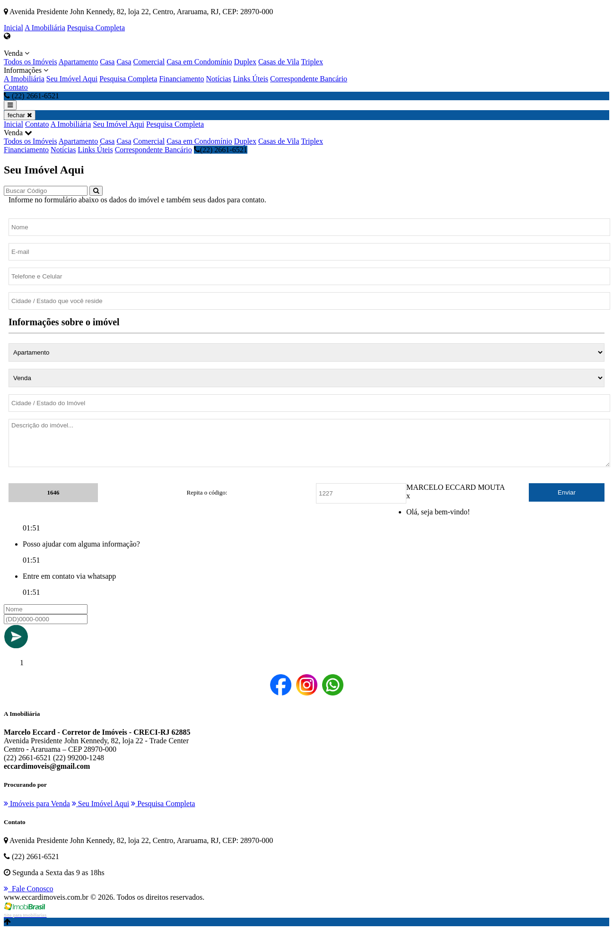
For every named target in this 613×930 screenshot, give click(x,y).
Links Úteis (250, 79)
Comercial (149, 62)
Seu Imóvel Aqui (71, 79)
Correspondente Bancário (308, 79)
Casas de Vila (278, 62)
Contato (16, 87)
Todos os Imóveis (30, 62)
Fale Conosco (28, 889)
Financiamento (181, 79)
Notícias (218, 79)
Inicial (13, 28)
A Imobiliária (45, 28)
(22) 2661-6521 (220, 150)
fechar (20, 115)
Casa (107, 62)
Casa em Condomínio (199, 62)
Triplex (312, 62)
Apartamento (78, 62)
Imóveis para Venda (37, 804)
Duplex (245, 62)
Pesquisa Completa (96, 28)
